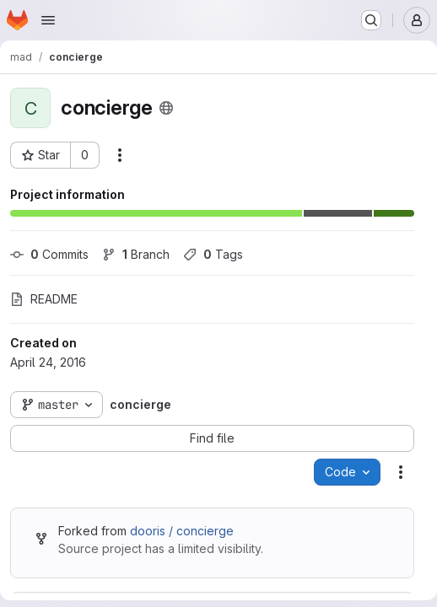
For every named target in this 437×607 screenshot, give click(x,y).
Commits (49, 254)
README (44, 299)
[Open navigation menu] (48, 20)
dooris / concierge (182, 531)
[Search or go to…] (371, 20)
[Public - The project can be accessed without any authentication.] (166, 108)
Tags (213, 254)
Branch (136, 254)
